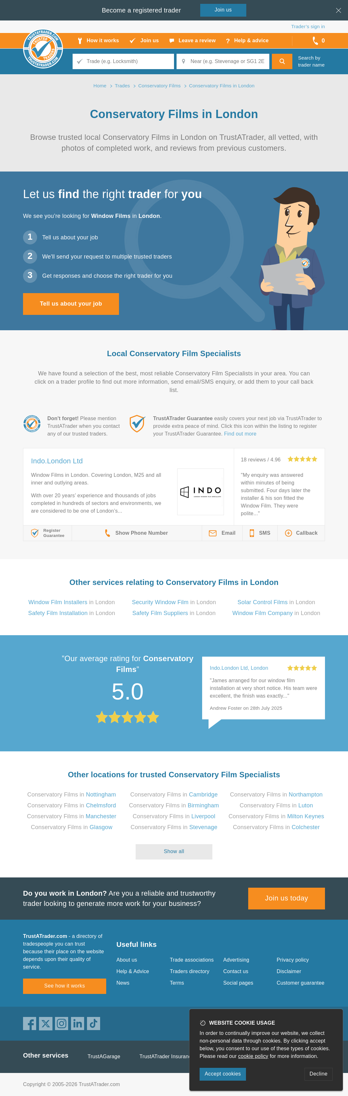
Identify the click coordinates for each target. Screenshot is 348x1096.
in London (71, 602)
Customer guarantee (300, 983)
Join (223, 9)
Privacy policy (293, 960)
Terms (177, 983)
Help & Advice (132, 971)
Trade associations (192, 960)
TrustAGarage (104, 1056)
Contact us (235, 971)
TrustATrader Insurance (166, 1056)
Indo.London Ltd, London (239, 668)
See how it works (64, 985)
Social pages (238, 983)
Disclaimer (289, 971)
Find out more (240, 433)
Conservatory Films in (71, 794)
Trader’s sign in (308, 26)
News (123, 983)
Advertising (236, 960)
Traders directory (190, 971)
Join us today (286, 898)
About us (126, 960)
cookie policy (253, 1056)
